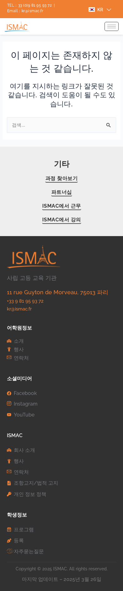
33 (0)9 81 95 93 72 (35, 5)
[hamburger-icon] (112, 26)
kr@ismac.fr (33, 11)
